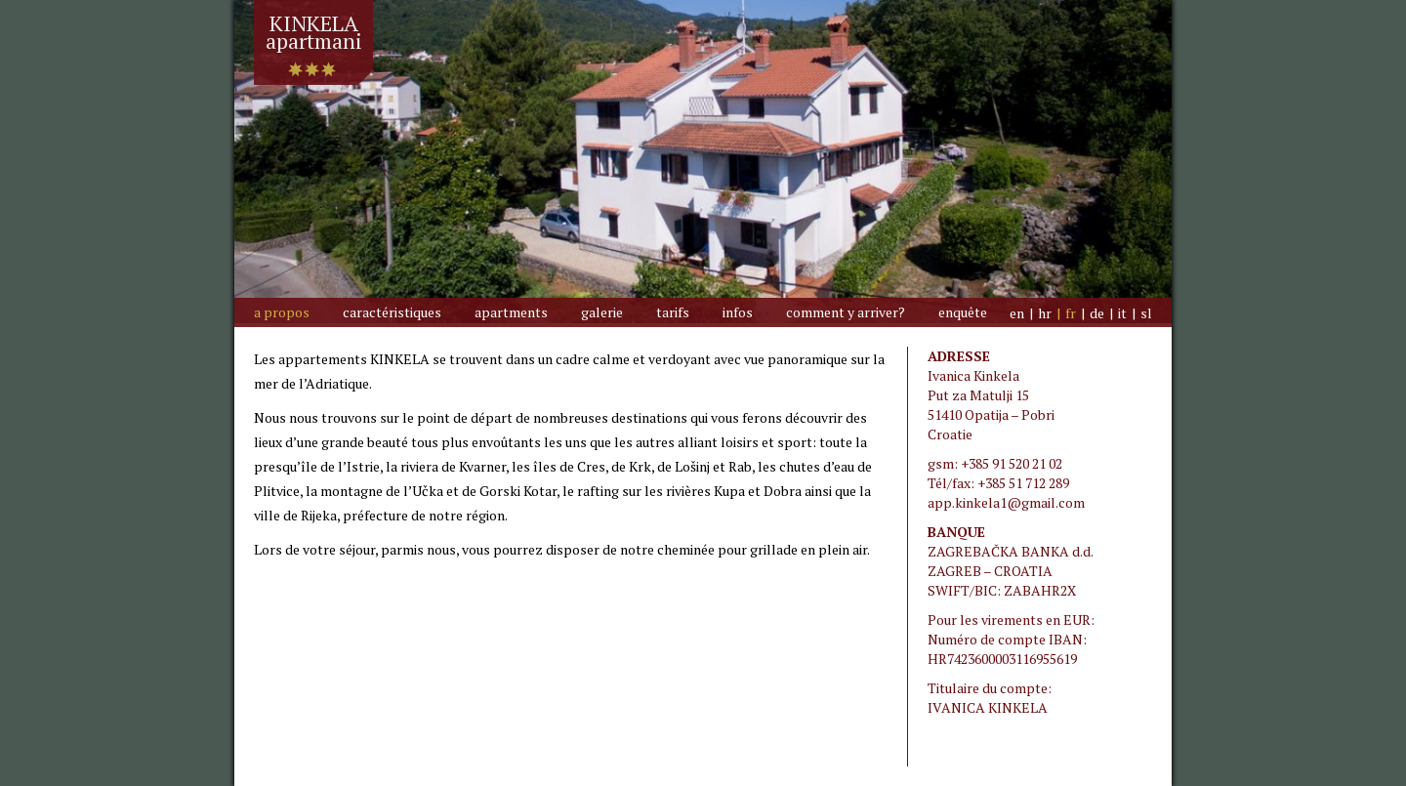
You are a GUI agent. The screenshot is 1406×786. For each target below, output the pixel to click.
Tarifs (672, 312)
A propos (282, 312)
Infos (738, 312)
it (1122, 313)
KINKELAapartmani (313, 25)
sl (1146, 313)
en (1017, 313)
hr (1045, 313)
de (1097, 313)
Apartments (511, 312)
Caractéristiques (392, 312)
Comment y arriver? (845, 312)
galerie (602, 312)
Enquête (962, 312)
